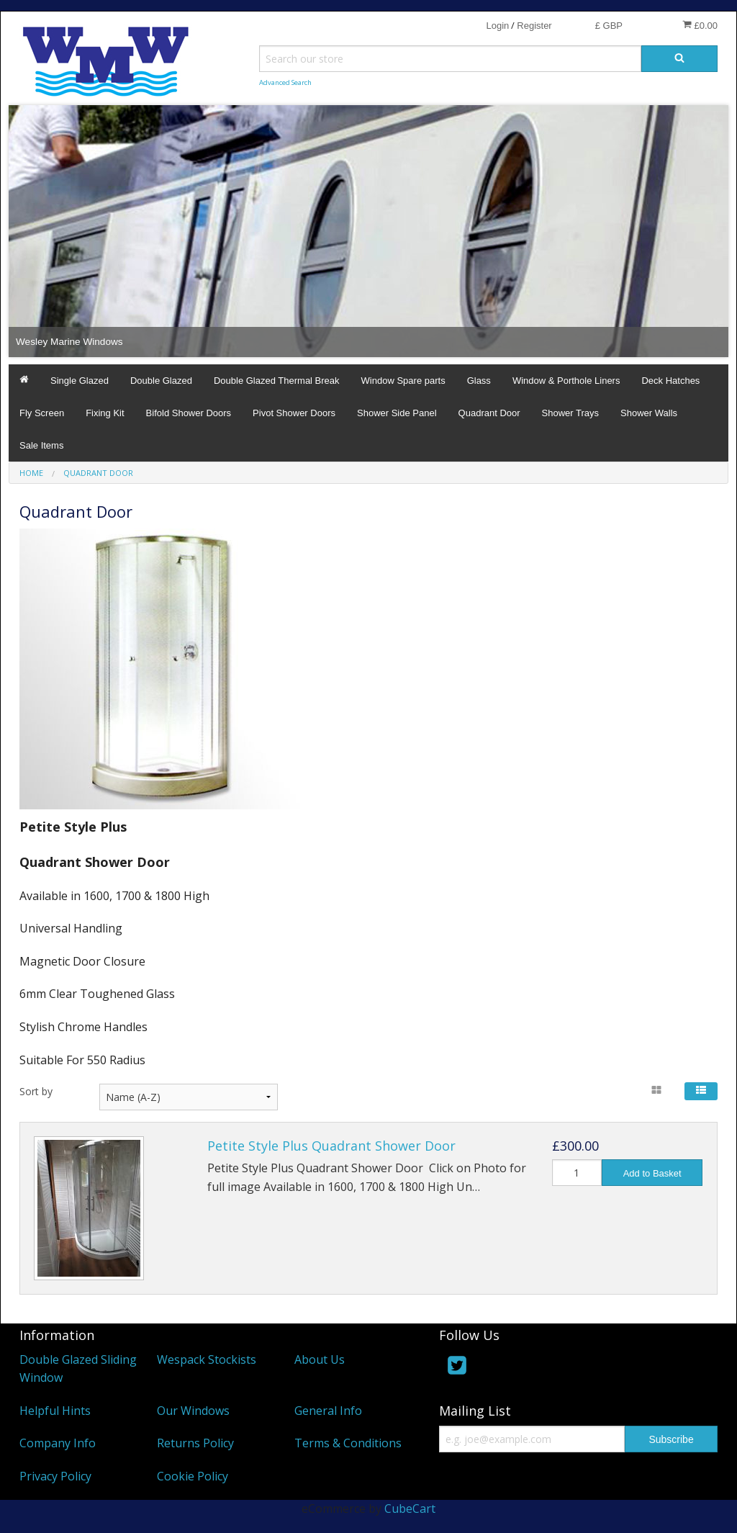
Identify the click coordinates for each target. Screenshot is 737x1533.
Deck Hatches (670, 380)
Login (497, 25)
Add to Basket (652, 1173)
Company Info (57, 1443)
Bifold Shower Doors (189, 413)
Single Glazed (79, 380)
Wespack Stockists (206, 1359)
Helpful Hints (55, 1411)
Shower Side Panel (397, 413)
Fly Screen (41, 413)
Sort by (36, 1091)
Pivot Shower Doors (294, 413)
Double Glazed (161, 380)
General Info (328, 1411)
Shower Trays (570, 413)
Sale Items (41, 445)
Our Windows (193, 1411)
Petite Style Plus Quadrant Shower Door (331, 1145)
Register (534, 25)
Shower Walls (648, 413)
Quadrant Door (489, 413)
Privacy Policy (55, 1476)
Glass (479, 380)
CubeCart (409, 1508)
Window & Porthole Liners (566, 380)
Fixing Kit (105, 413)
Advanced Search (285, 82)
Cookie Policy (192, 1476)
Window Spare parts (403, 380)
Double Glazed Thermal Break (277, 380)
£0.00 (700, 25)
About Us (319, 1359)
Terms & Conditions (348, 1443)
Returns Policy (195, 1443)
